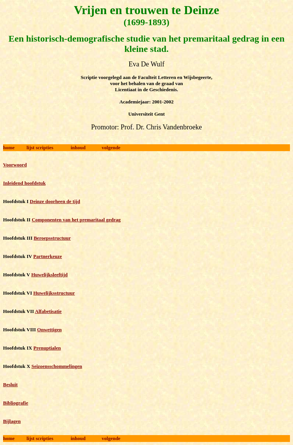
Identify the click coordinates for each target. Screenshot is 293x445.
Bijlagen (12, 421)
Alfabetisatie (48, 311)
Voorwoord (15, 165)
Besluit (10, 384)
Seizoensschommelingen (56, 366)
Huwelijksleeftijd (49, 274)
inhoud (78, 147)
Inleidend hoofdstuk (24, 183)
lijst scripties (39, 147)
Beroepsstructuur (52, 238)
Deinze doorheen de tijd (55, 201)
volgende (111, 147)
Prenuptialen (47, 348)
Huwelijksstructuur (54, 293)
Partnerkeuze (47, 256)
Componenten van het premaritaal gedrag (76, 219)
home (8, 147)
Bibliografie (15, 403)
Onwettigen (49, 329)
